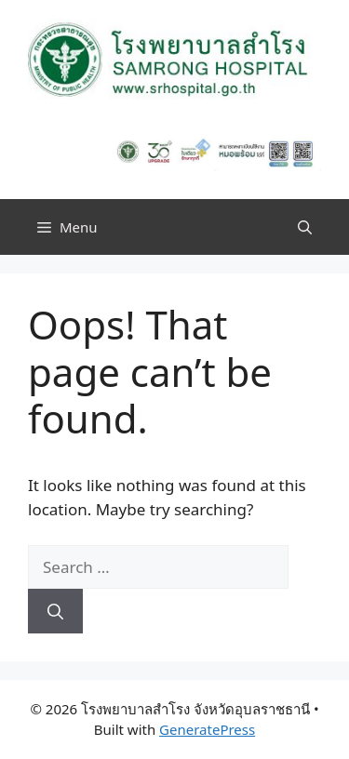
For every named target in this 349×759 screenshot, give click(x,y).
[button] (304, 227)
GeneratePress (207, 729)
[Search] (55, 611)
